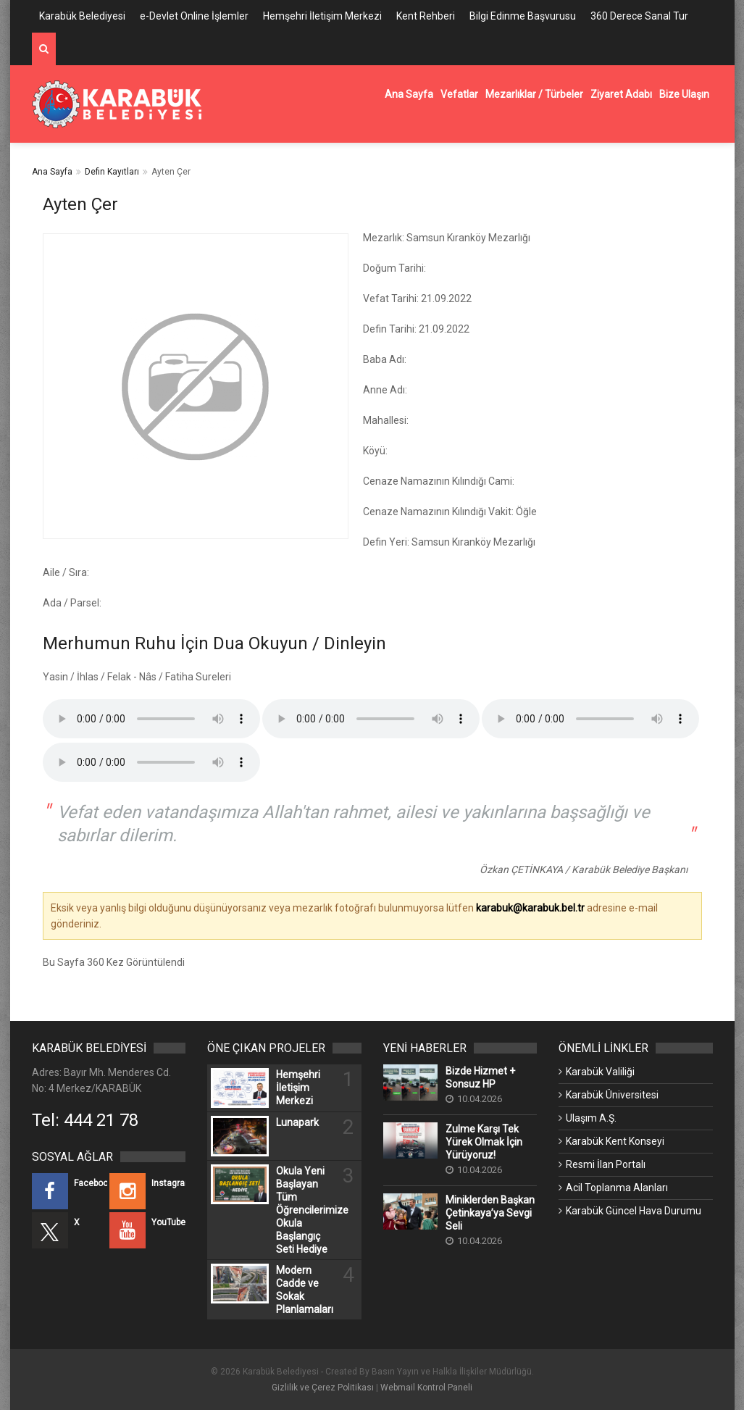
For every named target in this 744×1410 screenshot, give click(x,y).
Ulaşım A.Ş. (591, 1118)
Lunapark (297, 1122)
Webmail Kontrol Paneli (426, 1387)
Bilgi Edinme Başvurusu (522, 16)
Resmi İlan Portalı (605, 1164)
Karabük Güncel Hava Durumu (633, 1211)
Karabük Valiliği (600, 1071)
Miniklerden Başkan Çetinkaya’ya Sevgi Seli (490, 1213)
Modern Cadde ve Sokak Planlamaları (304, 1289)
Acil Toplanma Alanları (617, 1187)
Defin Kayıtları (112, 172)
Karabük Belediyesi (82, 16)
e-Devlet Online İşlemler (194, 16)
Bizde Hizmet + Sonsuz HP (480, 1077)
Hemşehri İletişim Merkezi (322, 16)
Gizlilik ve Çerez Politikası (323, 1387)
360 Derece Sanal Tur (639, 16)
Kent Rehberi (425, 16)
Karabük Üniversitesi (612, 1095)
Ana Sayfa (52, 172)
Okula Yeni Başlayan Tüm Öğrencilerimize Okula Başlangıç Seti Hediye (306, 1210)
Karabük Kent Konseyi (615, 1141)
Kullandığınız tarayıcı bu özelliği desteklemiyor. (151, 718)
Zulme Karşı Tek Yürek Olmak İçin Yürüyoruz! (484, 1142)
